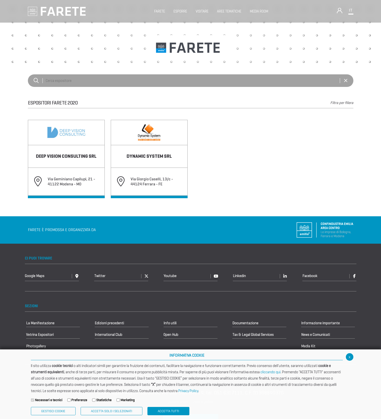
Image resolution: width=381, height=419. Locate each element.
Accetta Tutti (168, 411)
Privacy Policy (188, 391)
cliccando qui (270, 372)
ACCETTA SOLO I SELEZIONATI (111, 411)
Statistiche (104, 400)
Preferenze (79, 400)
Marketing (128, 400)
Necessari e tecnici (48, 400)
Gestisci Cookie (53, 411)
